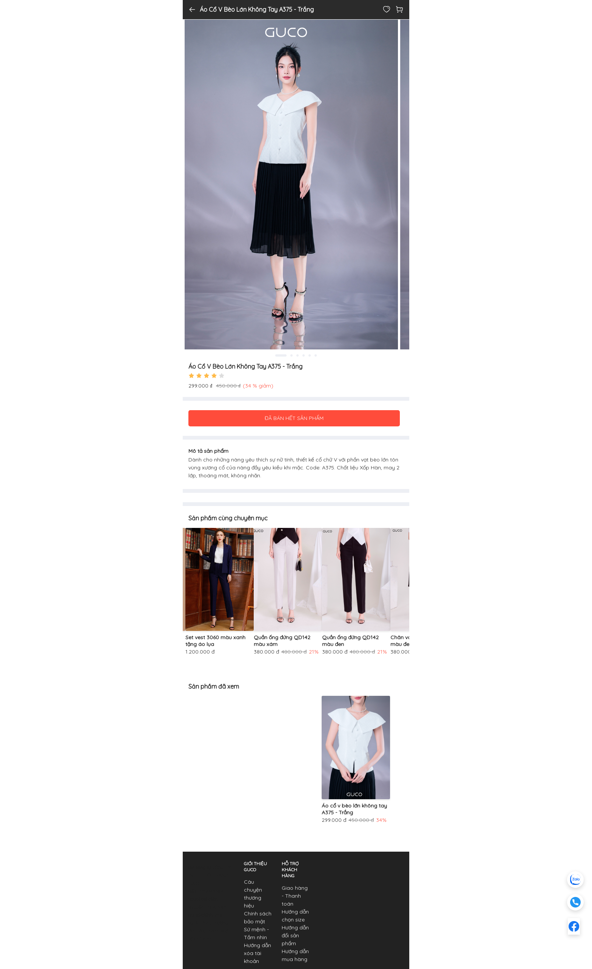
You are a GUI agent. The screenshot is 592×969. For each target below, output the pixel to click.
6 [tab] (315, 355)
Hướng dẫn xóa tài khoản (257, 953)
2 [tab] (291, 355)
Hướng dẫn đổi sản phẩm (295, 935)
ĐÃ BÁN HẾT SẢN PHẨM (294, 418)
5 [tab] (309, 355)
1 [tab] (281, 355)
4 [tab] (303, 355)
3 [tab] (297, 355)
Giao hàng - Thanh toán (295, 895)
